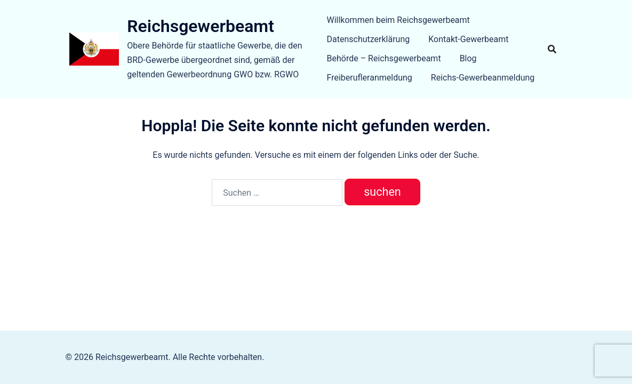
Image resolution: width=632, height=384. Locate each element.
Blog (468, 58)
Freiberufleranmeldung (369, 78)
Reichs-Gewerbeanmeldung (483, 78)
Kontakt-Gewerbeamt (468, 39)
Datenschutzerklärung (368, 39)
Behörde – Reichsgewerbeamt (384, 58)
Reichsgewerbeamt (200, 26)
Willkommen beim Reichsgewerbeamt (398, 20)
